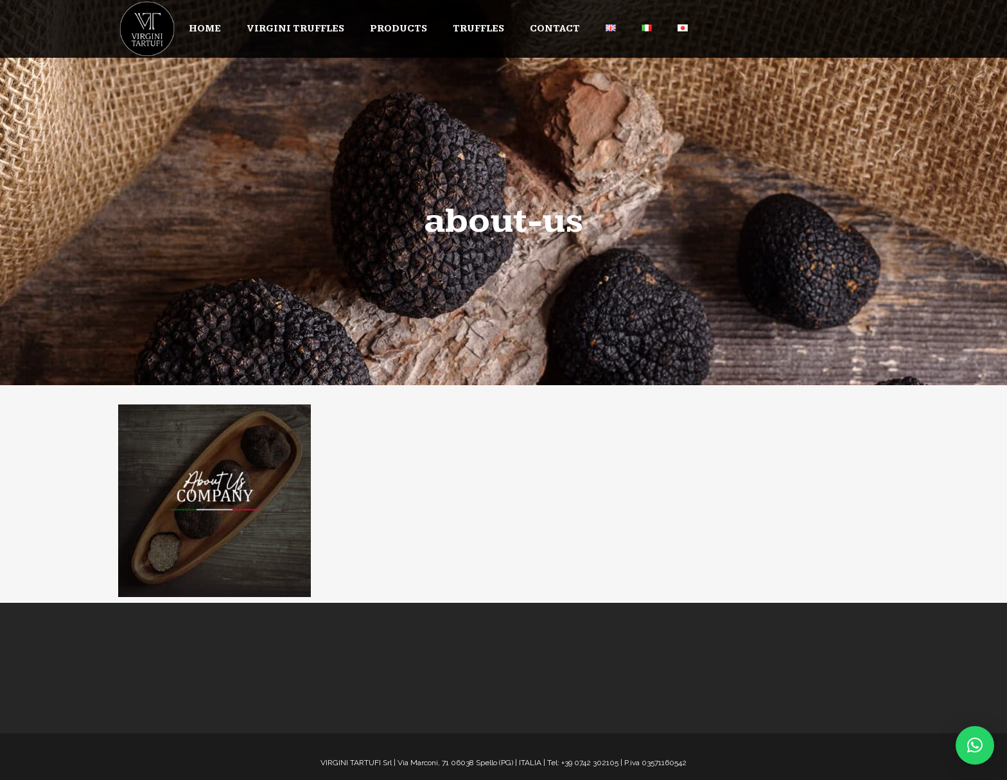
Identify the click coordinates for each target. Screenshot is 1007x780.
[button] (975, 745)
